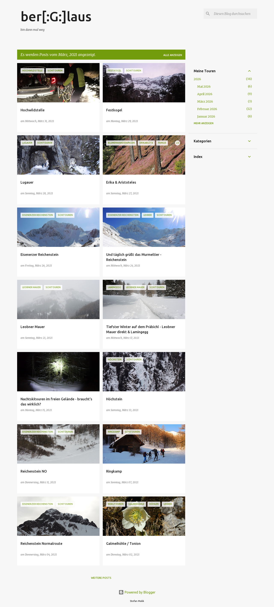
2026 (197, 79)
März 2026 (205, 101)
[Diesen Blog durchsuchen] (234, 14)
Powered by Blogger (137, 592)
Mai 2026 (204, 86)
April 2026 (204, 94)
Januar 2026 (206, 116)
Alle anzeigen (172, 55)
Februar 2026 (207, 109)
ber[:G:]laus (56, 16)
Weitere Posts (101, 577)
